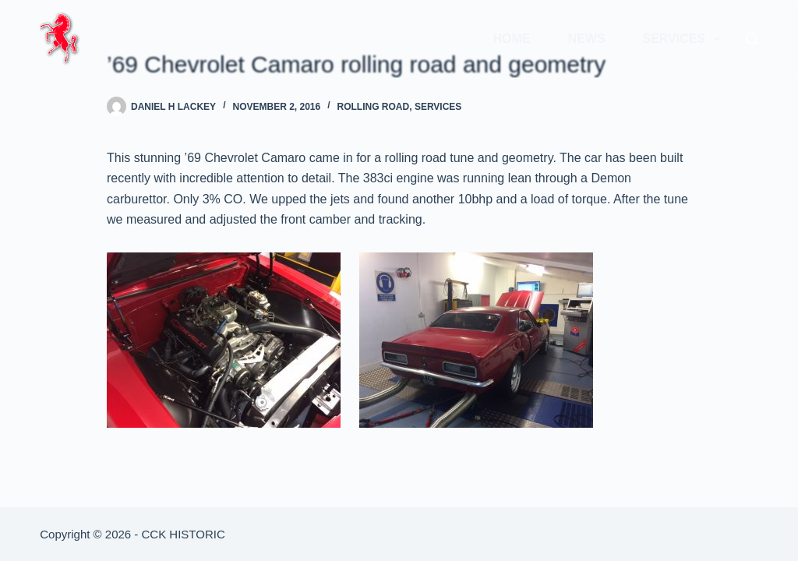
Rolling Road (373, 106)
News (586, 38)
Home (511, 38)
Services (684, 39)
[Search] (752, 39)
